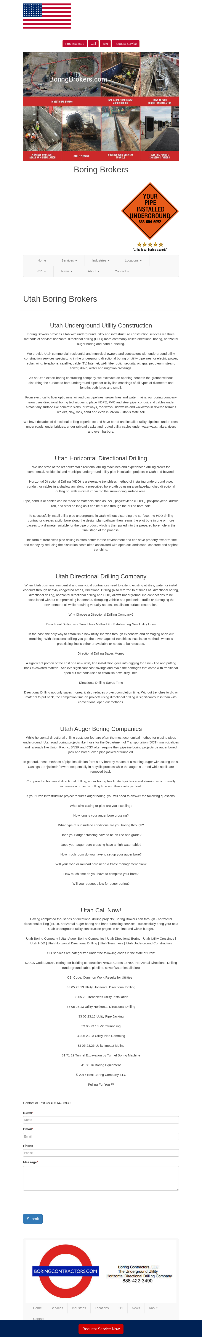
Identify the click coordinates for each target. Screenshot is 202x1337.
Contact (122, 271)
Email (28, 1129)
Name (28, 1112)
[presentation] (56, 1202)
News (66, 271)
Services (69, 260)
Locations (133, 260)
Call (93, 43)
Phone (28, 1146)
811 (41, 271)
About (93, 271)
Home (41, 260)
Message (30, 1162)
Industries (100, 260)
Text (105, 43)
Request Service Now (101, 1329)
